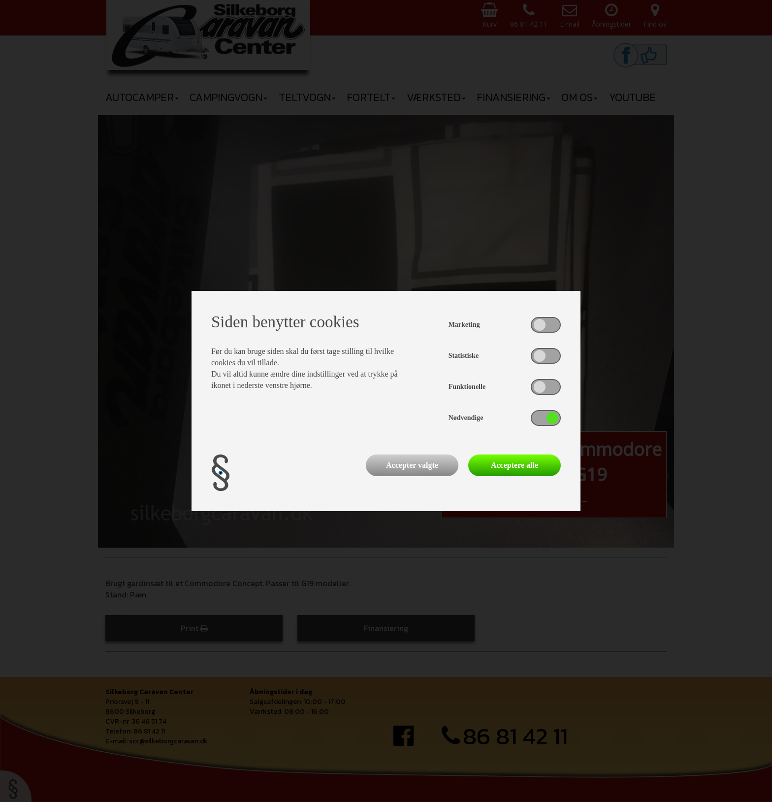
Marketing (464, 324)
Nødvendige (466, 417)
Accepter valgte (412, 465)
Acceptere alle (514, 465)
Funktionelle (467, 386)
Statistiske (464, 355)
